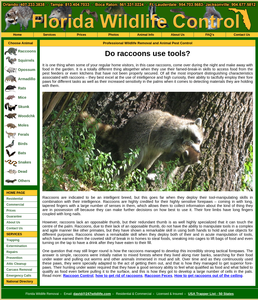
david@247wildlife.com (92, 294)
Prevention (14, 258)
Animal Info (145, 35)
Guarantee (14, 216)
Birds (22, 144)
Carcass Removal (19, 269)
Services (49, 35)
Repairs (12, 252)
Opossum (26, 70)
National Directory (19, 281)
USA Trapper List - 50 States (211, 294)
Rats (22, 88)
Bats (22, 153)
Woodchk (26, 116)
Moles (23, 125)
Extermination (16, 246)
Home (17, 35)
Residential (14, 199)
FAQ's (209, 35)
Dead (22, 171)
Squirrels (26, 60)
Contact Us (242, 35)
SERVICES (14, 234)
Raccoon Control (78, 276)
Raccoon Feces (158, 276)
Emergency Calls (18, 275)
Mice (22, 97)
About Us (177, 35)
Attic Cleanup (16, 264)
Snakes (24, 162)
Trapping (13, 240)
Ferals (23, 134)
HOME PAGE (15, 193)
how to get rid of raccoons (118, 276)
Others (24, 181)
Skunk (23, 107)
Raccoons (27, 51)
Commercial (15, 204)
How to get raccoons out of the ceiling (208, 276)
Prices (81, 35)
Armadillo (26, 79)
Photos (113, 35)
